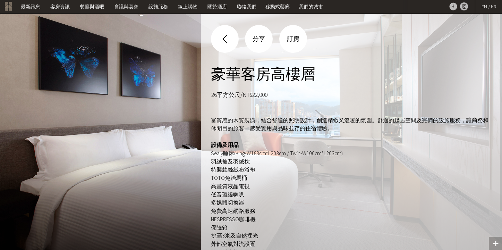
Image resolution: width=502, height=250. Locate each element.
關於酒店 (217, 6)
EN (484, 6)
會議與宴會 (126, 6)
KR (493, 6)
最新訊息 (30, 6)
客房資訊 (60, 6)
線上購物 (187, 6)
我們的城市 (311, 6)
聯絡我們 (246, 6)
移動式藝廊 (277, 6)
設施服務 (158, 6)
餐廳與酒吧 (92, 6)
